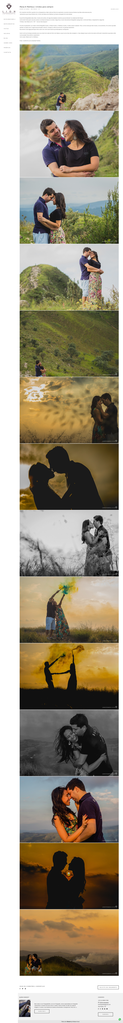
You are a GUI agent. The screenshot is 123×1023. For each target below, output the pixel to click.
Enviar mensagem (104, 1002)
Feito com (71, 1021)
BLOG (6, 38)
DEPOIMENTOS (9, 24)
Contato (105, 1014)
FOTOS (6, 28)
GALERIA (7, 33)
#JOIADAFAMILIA (10, 19)
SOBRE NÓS (8, 43)
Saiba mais (41, 1011)
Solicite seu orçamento (108, 987)
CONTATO (7, 52)
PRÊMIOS (7, 47)
